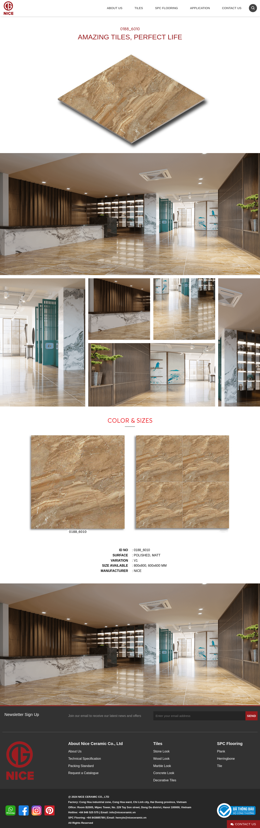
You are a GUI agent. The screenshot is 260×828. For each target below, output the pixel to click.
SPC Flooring (166, 8)
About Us (114, 8)
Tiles (139, 8)
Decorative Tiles (164, 780)
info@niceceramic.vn (122, 812)
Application (200, 8)
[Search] (253, 8)
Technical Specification (84, 758)
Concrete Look (163, 773)
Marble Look (162, 766)
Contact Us (231, 8)
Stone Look (161, 751)
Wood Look (161, 758)
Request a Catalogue (83, 773)
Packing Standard (81, 766)
